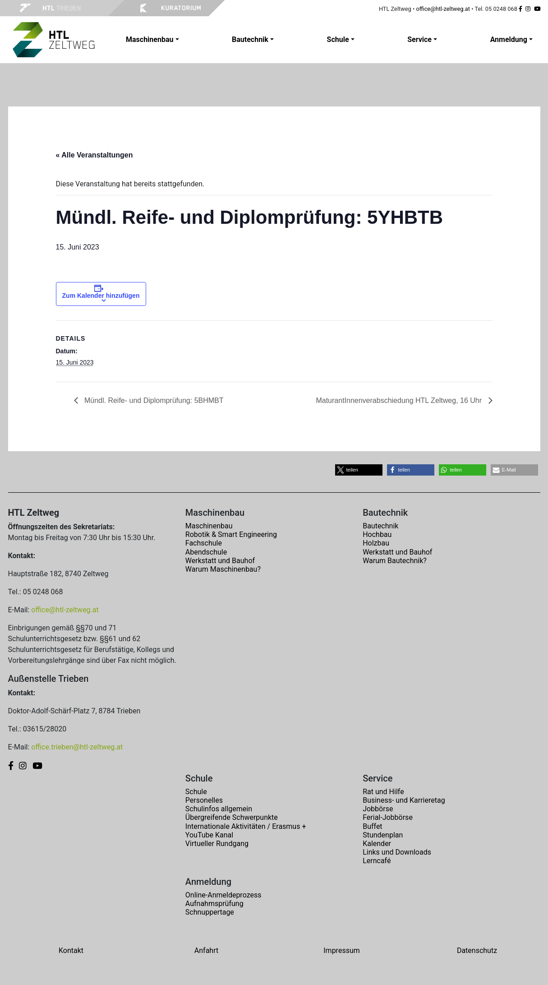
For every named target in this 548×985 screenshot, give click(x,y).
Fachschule (203, 543)
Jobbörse (378, 809)
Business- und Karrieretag (404, 800)
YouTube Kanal (209, 835)
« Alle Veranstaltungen (94, 155)
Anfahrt (206, 950)
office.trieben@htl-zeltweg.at (77, 747)
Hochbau (377, 534)
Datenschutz (477, 950)
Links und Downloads (397, 852)
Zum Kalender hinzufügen (101, 295)
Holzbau (376, 543)
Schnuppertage (209, 912)
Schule (196, 791)
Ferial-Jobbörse (388, 817)
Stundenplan (383, 835)
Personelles (204, 800)
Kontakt (71, 950)
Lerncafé (377, 860)
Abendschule (206, 552)
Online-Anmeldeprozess (223, 895)
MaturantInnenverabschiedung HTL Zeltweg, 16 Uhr (400, 400)
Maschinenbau (209, 526)
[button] (358, 470)
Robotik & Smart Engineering (231, 534)
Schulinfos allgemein (218, 809)
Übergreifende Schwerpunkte (231, 817)
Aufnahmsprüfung (214, 903)
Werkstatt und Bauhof (220, 560)
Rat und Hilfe (383, 791)
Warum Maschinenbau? (223, 569)
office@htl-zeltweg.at (443, 8)
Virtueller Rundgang (217, 843)
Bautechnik (380, 526)
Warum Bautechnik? (395, 560)
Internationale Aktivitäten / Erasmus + (245, 826)
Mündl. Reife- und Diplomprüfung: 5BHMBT (153, 400)
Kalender (377, 843)
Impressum (341, 950)
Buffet (372, 826)
